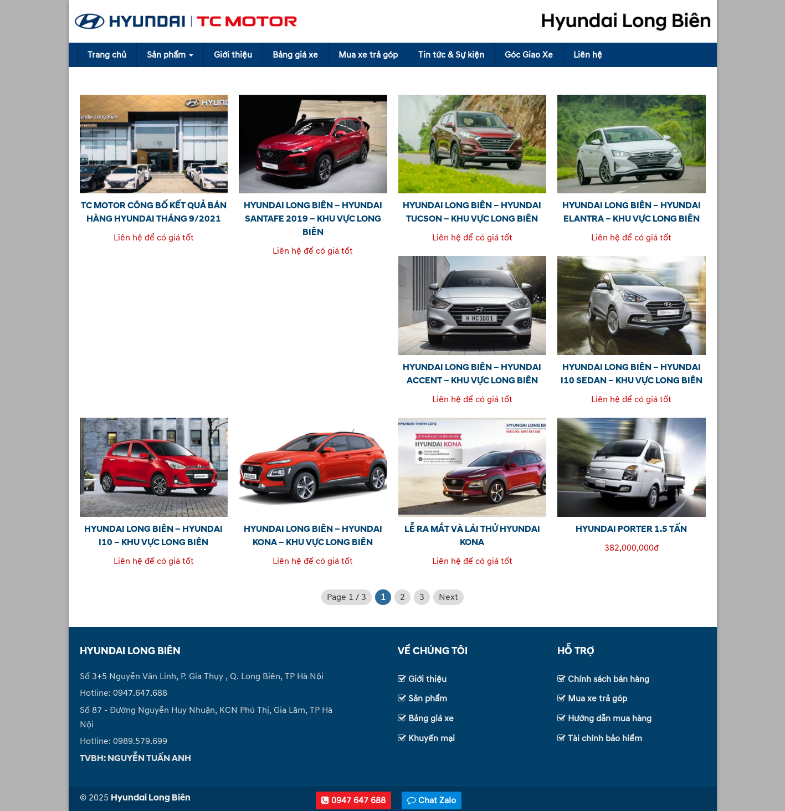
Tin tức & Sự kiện (451, 54)
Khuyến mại (431, 738)
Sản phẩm (170, 54)
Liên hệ (587, 54)
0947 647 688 (353, 800)
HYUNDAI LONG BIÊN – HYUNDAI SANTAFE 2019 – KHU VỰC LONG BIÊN (313, 219)
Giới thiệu (233, 54)
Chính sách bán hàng (608, 679)
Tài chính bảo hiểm (605, 738)
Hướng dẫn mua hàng (609, 718)
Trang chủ (107, 54)
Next (448, 597)
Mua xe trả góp (368, 54)
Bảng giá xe (295, 54)
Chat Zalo (431, 800)
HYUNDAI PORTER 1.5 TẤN (631, 529)
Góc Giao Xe (529, 54)
